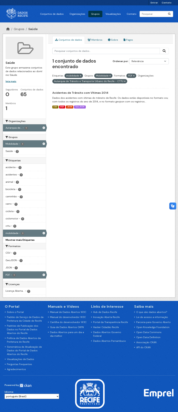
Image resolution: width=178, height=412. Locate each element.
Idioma (9, 391)
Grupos (95, 13)
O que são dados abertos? (151, 312)
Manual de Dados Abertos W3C (68, 312)
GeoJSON (79, 107)
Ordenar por (120, 61)
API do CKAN (143, 347)
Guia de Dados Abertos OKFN (67, 327)
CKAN (25, 385)
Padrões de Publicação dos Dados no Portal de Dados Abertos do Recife (22, 329)
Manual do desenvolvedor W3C (68, 317)
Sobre (113, 39)
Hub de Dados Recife (105, 312)
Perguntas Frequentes (19, 364)
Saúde (33, 29)
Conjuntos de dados (52, 13)
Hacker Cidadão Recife (106, 327)
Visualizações (113, 13)
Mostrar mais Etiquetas (20, 239)
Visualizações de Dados (20, 359)
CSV (55, 107)
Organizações (77, 13)
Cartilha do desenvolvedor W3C (68, 322)
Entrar (154, 2)
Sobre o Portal (15, 312)
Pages (128, 39)
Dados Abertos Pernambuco (109, 340)
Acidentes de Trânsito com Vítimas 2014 (80, 93)
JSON (69, 107)
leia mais (11, 81)
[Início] (8, 29)
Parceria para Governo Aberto (153, 322)
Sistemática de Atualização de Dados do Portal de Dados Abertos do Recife (24, 350)
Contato (166, 2)
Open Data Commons (148, 332)
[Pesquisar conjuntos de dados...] (156, 14)
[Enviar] (169, 14)
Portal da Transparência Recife (110, 322)
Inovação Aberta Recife (106, 317)
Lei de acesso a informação (152, 317)
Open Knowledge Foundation (152, 327)
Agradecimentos (16, 369)
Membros (95, 39)
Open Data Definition (148, 337)
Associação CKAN (146, 342)
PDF (62, 107)
